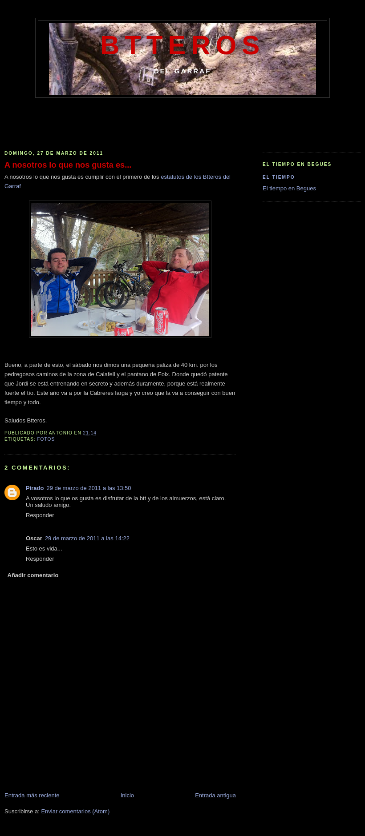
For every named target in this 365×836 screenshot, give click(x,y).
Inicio (127, 795)
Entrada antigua (215, 795)
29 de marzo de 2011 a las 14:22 (87, 538)
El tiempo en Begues (289, 188)
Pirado (35, 488)
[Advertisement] (182, 122)
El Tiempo (279, 177)
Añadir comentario (33, 575)
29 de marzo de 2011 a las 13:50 (88, 488)
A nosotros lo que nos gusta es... (67, 165)
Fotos (46, 439)
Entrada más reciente (32, 795)
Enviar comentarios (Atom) (75, 811)
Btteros (182, 45)
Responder (40, 515)
